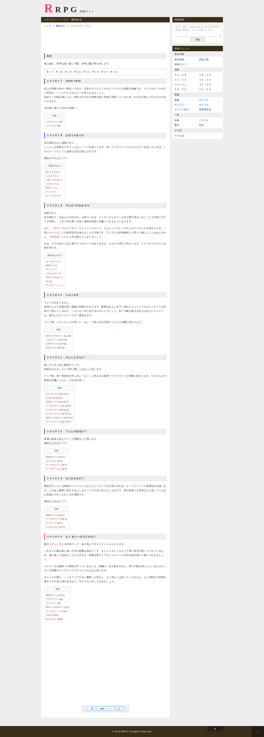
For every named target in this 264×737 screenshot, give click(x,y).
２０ (78, 71)
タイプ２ (179, 104)
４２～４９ (205, 84)
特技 (201, 125)
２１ (87, 71)
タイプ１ (204, 100)
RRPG (61, 8)
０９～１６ (205, 75)
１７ (51, 71)
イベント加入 (181, 109)
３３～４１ (180, 84)
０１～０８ (180, 75)
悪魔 (176, 100)
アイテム (204, 120)
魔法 (176, 125)
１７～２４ (180, 79)
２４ (115, 71)
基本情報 (179, 59)
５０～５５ (180, 89)
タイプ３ (204, 104)
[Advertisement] (105, 39)
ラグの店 (179, 135)
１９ (69, 71)
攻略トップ (105, 708)
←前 (91, 708)
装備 (176, 120)
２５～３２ (205, 79)
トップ (47, 26)
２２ (97, 71)
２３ (106, 71)
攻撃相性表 (205, 109)
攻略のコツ (180, 64)
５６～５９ (205, 89)
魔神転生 (60, 26)
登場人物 (204, 59)
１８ (60, 71)
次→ (120, 708)
